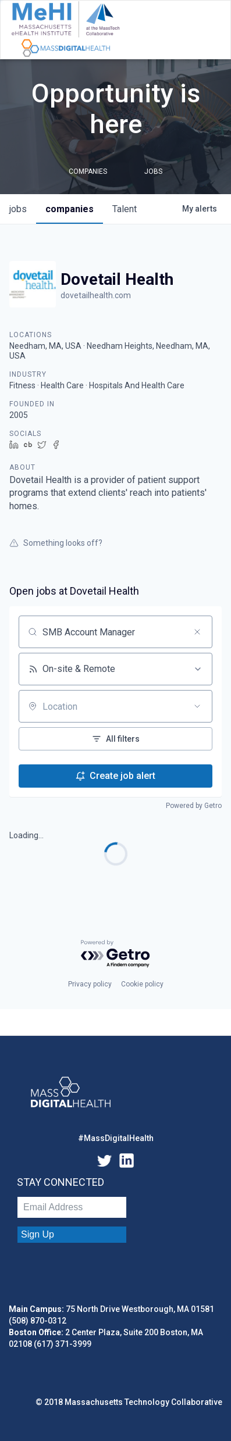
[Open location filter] (197, 706)
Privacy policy (90, 984)
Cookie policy (142, 984)
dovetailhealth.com (96, 295)
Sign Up (37, 1234)
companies (69, 208)
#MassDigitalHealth (116, 1138)
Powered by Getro (194, 806)
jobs (18, 208)
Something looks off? (55, 543)
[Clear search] (197, 632)
